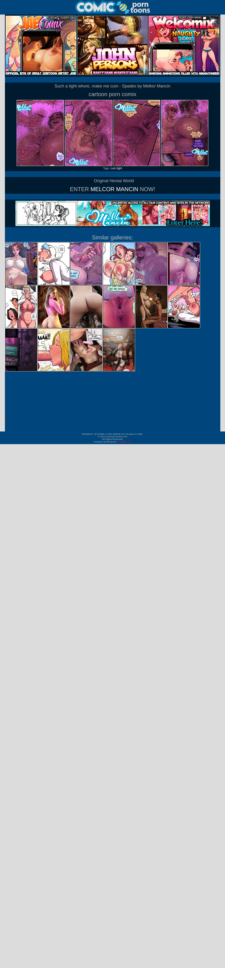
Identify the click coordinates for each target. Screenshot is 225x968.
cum (113, 168)
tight (119, 168)
